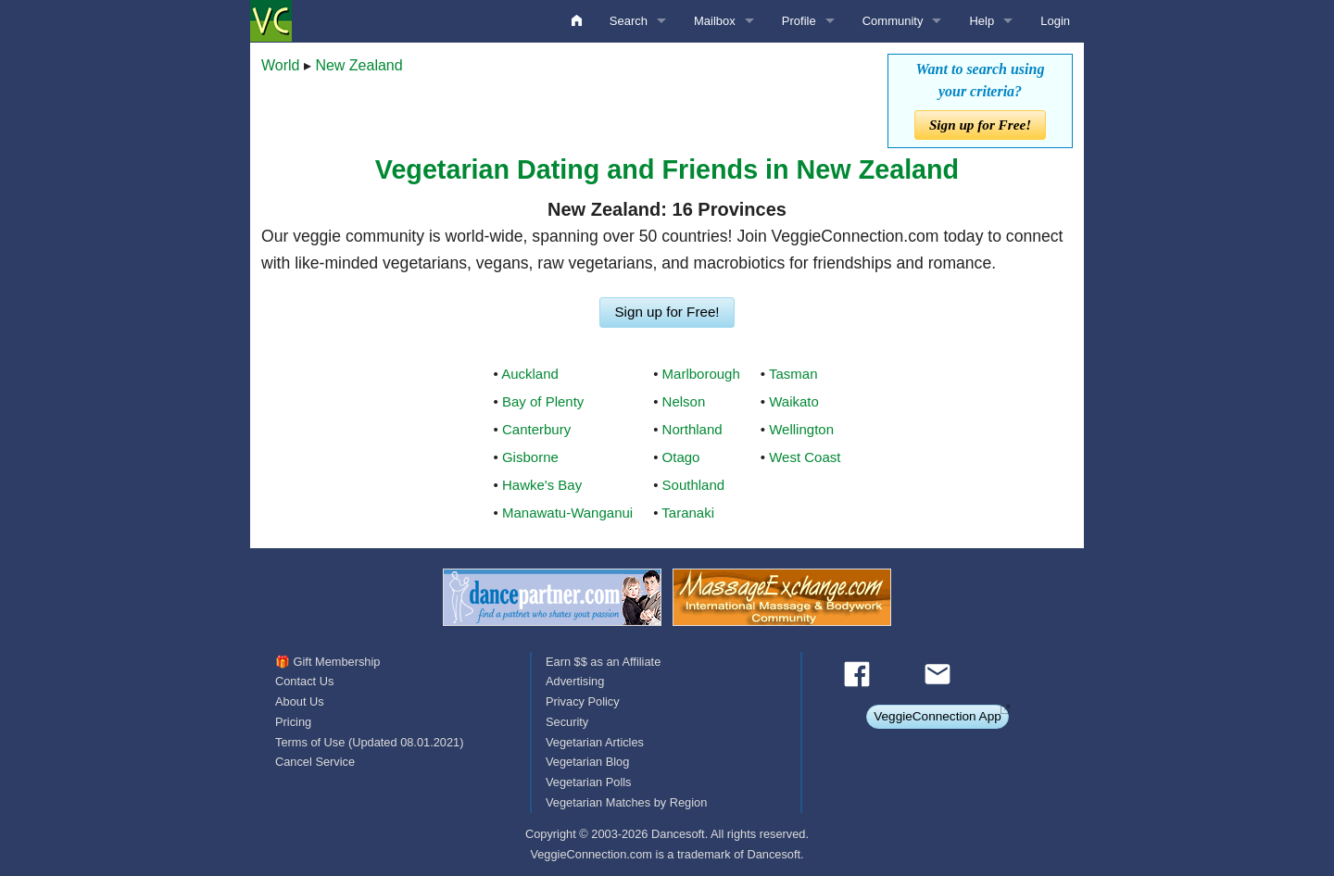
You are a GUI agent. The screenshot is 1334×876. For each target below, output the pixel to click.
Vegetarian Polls (588, 782)
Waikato (794, 401)
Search (629, 21)
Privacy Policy (583, 701)
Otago (681, 457)
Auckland (530, 374)
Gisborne (530, 457)
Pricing (293, 722)
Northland (692, 429)
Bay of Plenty (543, 401)
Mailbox (715, 21)
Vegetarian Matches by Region (626, 802)
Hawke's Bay (542, 485)
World (280, 65)
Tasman (793, 374)
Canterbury (536, 429)
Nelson (684, 401)
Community (893, 21)
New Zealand (358, 65)
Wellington (801, 429)
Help (981, 21)
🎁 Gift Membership (327, 662)
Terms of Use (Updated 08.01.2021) (369, 742)
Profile (799, 21)
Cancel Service (315, 762)
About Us (299, 701)
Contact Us (304, 681)
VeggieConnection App (937, 716)
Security (567, 722)
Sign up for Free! (980, 124)
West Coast (804, 457)
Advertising (575, 681)
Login (1055, 21)
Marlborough (701, 374)
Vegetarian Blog (587, 762)
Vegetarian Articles (595, 742)
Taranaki (687, 512)
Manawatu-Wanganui (567, 512)
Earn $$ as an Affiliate (603, 662)
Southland (693, 485)
